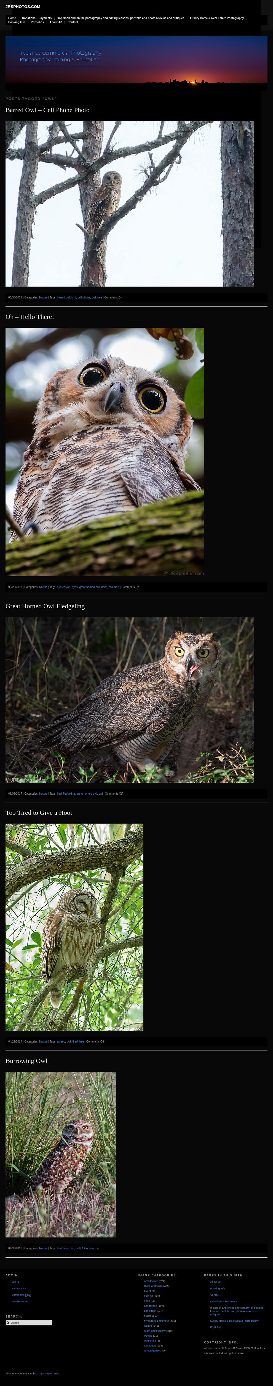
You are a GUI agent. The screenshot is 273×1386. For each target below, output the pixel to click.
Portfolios (37, 22)
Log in (15, 1281)
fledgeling (69, 793)
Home (12, 18)
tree (99, 297)
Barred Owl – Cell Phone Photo (48, 109)
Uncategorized (152, 1350)
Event (147, 1290)
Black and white (153, 1285)
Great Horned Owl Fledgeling (45, 606)
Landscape (150, 1305)
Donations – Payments (37, 18)
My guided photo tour (156, 1320)
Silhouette (150, 1345)
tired (74, 1041)
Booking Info (16, 22)
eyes (75, 587)
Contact (73, 22)
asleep (61, 1041)
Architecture (151, 1280)
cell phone (83, 297)
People (148, 1335)
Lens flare (150, 1310)
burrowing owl (65, 1248)
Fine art (148, 1295)
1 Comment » (90, 1248)
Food (147, 1300)
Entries (19, 1288)
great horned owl (89, 587)
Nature (43, 297)
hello (104, 587)
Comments (21, 1295)
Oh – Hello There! (30, 316)
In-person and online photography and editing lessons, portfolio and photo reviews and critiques (120, 18)
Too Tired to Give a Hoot (39, 812)
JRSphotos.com (23, 6)
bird (73, 297)
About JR (56, 22)
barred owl (63, 297)
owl (94, 297)
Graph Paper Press (48, 1373)
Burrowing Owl (26, 1060)
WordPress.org (20, 1301)
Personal (149, 1340)
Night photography (154, 1330)
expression (63, 587)
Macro (147, 1315)
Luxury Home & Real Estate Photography (217, 18)
